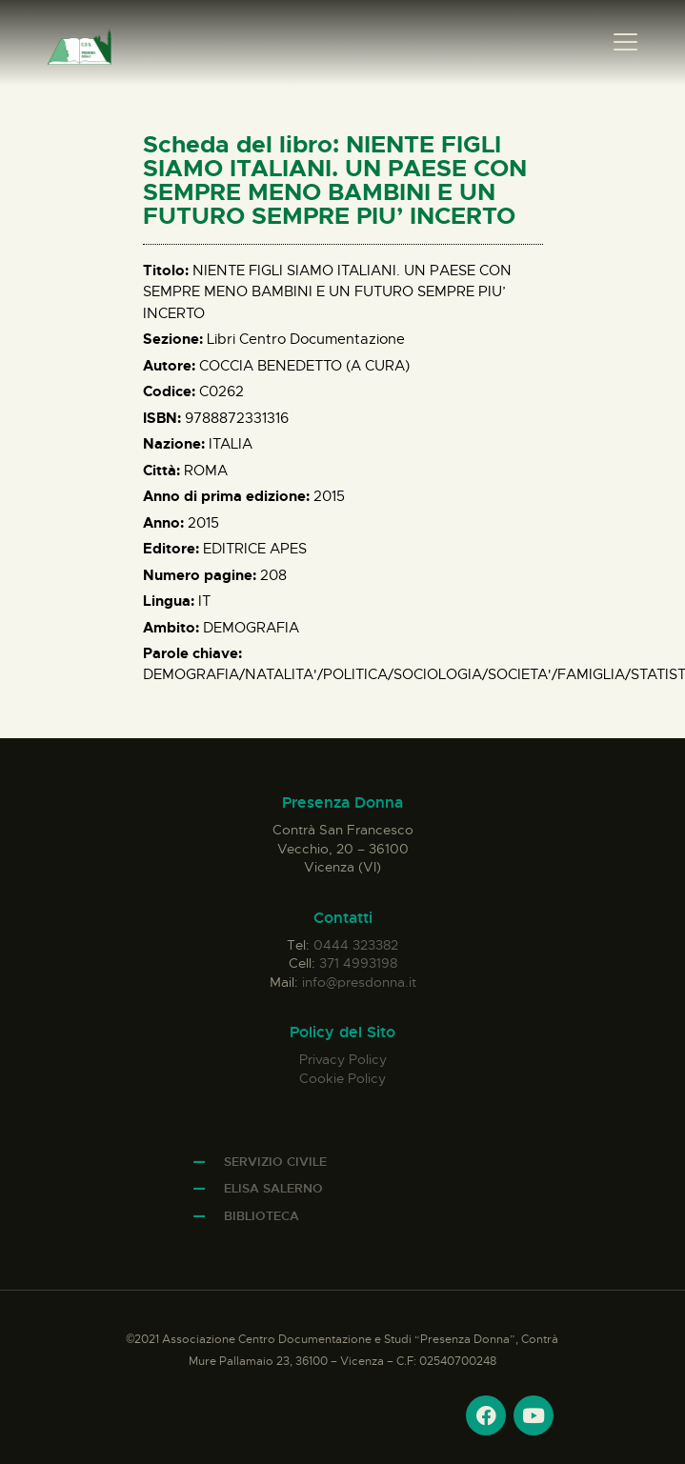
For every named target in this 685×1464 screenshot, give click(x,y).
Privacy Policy (343, 1059)
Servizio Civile (275, 1161)
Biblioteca (261, 1216)
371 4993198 (358, 963)
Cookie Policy (342, 1078)
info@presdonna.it (359, 982)
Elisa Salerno (273, 1188)
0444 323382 (355, 944)
